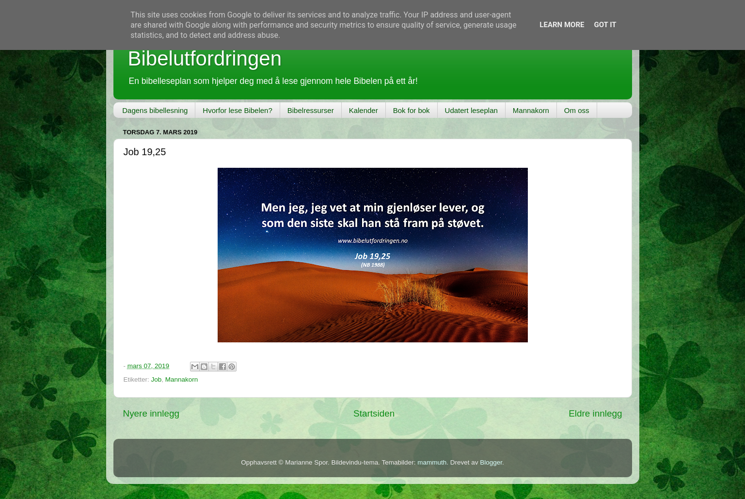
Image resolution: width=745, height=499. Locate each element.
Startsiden (374, 413)
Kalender (363, 110)
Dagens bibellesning (155, 110)
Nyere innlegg (151, 413)
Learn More (561, 24)
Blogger (491, 462)
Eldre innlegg (595, 413)
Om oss (576, 110)
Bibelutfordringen (205, 58)
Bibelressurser (310, 110)
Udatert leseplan (471, 110)
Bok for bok (411, 110)
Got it (605, 24)
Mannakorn (531, 110)
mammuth (431, 462)
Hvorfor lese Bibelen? (237, 110)
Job (156, 379)
